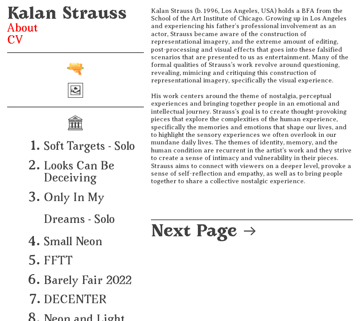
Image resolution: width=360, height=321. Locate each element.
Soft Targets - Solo (89, 147)
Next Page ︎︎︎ (204, 232)
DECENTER (75, 300)
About (22, 29)
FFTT (58, 262)
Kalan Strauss (67, 15)
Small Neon (73, 242)
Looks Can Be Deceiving (79, 173)
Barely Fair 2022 (88, 281)
